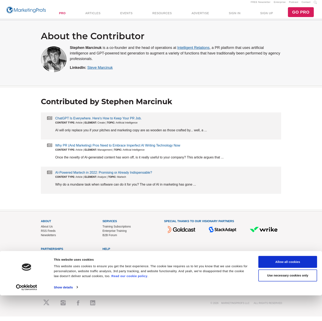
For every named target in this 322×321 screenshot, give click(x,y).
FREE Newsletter (260, 4)
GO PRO (300, 14)
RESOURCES (162, 15)
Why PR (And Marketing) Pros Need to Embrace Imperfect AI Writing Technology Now (117, 150)
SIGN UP (266, 15)
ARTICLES (93, 15)
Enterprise (280, 4)
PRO (62, 15)
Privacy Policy (111, 276)
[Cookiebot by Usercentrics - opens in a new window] (27, 313)
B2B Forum (109, 239)
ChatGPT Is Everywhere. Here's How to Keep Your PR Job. (98, 123)
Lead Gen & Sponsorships (57, 259)
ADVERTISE (200, 15)
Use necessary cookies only (287, 301)
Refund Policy (111, 267)
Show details (63, 313)
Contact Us (109, 259)
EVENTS (126, 15)
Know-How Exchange (116, 263)
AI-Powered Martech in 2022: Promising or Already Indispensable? (103, 177)
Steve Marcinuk (100, 72)
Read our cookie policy (129, 301)
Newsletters (48, 239)
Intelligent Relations (193, 52)
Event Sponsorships (54, 263)
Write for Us (48, 267)
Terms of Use (110, 272)
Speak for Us (49, 272)
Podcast (293, 4)
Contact (306, 4)
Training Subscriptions (116, 231)
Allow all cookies (287, 287)
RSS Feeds (48, 235)
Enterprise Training (114, 235)
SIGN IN (234, 15)
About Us (47, 231)
